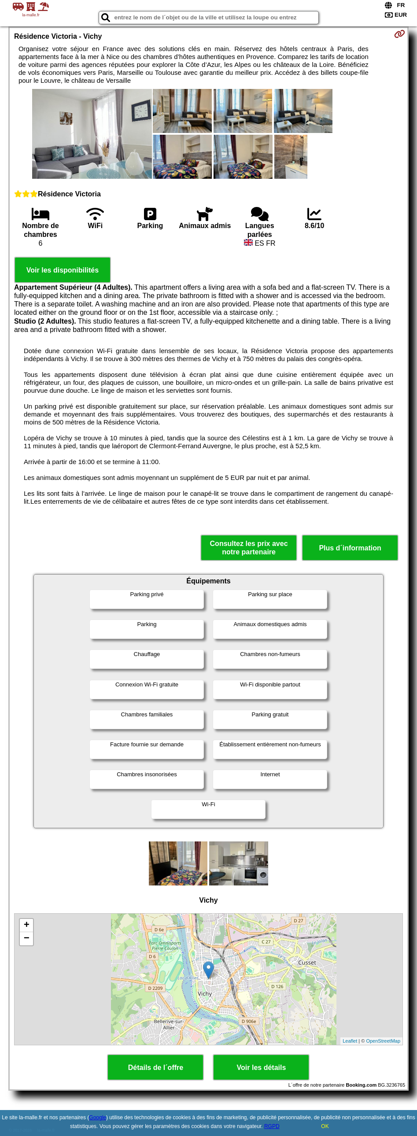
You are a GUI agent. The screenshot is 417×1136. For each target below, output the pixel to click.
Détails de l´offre (155, 1067)
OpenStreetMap (383, 1041)
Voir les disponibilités (62, 270)
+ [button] (27, 925)
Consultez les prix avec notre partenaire (249, 548)
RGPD (272, 1126)
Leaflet (350, 1041)
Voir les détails (261, 1067)
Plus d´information (350, 548)
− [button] (27, 938)
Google (97, 1117)
